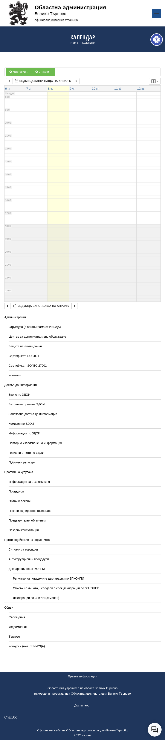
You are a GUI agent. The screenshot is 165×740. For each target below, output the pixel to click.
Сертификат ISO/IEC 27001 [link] (28, 365)
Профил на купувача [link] (18, 472)
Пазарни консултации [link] (24, 530)
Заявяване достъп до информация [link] (33, 414)
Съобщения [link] (17, 617)
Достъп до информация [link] (20, 385)
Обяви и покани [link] (20, 501)
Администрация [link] (15, 317)
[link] (156, 39)
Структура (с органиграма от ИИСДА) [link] (35, 327)
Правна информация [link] (82, 676)
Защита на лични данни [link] (25, 346)
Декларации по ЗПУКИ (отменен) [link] (36, 598)
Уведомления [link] (18, 627)
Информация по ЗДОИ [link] (24, 433)
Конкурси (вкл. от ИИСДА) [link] (27, 646)
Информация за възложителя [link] (29, 481)
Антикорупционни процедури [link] (29, 559)
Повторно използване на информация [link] (35, 443)
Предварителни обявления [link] (27, 520)
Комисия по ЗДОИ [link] (21, 423)
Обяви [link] (8, 607)
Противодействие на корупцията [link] (27, 540)
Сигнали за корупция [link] (23, 549)
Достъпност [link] (82, 705)
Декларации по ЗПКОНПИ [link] (27, 569)
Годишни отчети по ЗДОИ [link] (26, 452)
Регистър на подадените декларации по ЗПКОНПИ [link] (48, 578)
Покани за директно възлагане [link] (30, 510)
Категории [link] (19, 71)
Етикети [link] (43, 71)
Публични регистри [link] (22, 462)
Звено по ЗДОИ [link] (19, 394)
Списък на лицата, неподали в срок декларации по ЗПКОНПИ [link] (56, 588)
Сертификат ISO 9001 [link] (24, 356)
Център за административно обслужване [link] (37, 336)
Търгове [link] (14, 636)
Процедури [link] (16, 491)
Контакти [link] (15, 375)
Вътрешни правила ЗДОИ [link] (27, 404)
